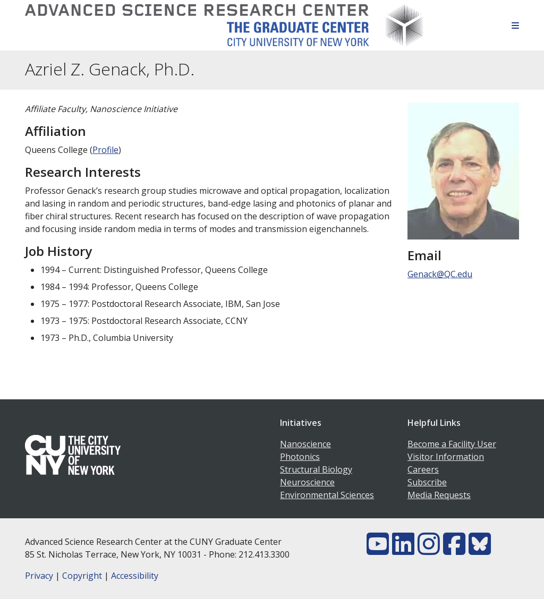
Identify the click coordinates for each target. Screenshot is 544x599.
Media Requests (439, 495)
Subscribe (427, 482)
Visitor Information (445, 457)
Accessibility (134, 575)
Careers (423, 469)
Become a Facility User (451, 444)
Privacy (39, 575)
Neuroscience (307, 482)
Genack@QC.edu (439, 274)
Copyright (82, 575)
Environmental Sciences (327, 495)
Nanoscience (305, 444)
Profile (105, 150)
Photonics (300, 457)
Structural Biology (316, 469)
